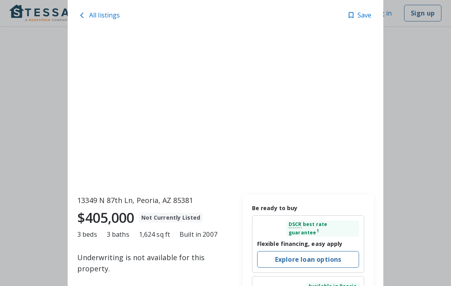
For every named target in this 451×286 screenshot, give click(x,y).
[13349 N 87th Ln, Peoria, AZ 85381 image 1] (225, 111)
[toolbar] (225, 111)
